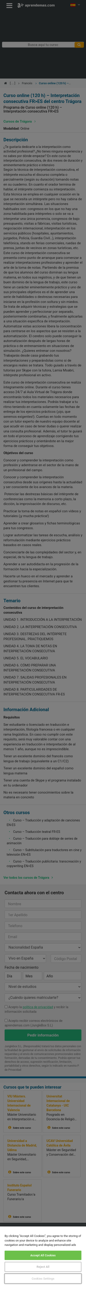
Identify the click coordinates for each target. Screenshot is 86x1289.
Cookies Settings (43, 1278)
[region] (43, 1257)
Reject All (43, 1266)
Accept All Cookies (43, 1255)
